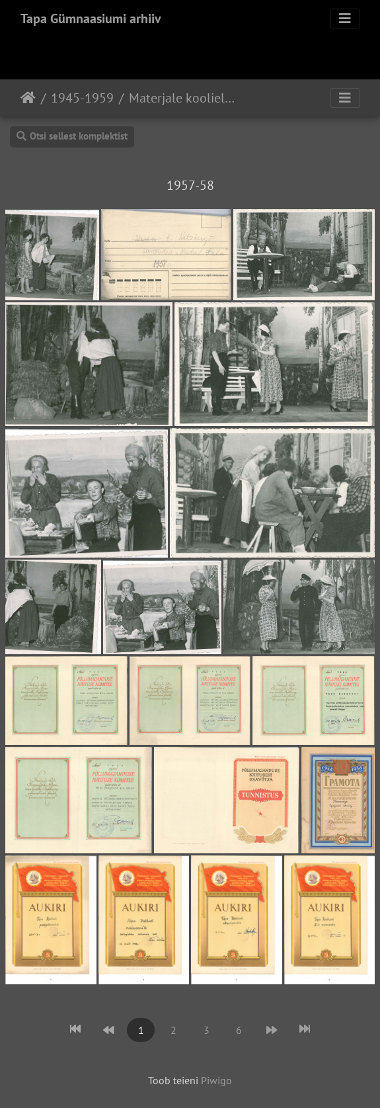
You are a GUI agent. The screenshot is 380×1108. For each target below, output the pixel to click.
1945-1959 (82, 98)
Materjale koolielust (184, 98)
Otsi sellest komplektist (72, 136)
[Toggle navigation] (345, 18)
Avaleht (28, 98)
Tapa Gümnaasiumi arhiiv (90, 18)
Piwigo (216, 1080)
